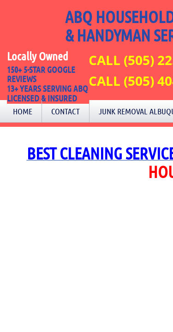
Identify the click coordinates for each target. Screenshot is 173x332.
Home (22, 111)
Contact (65, 111)
